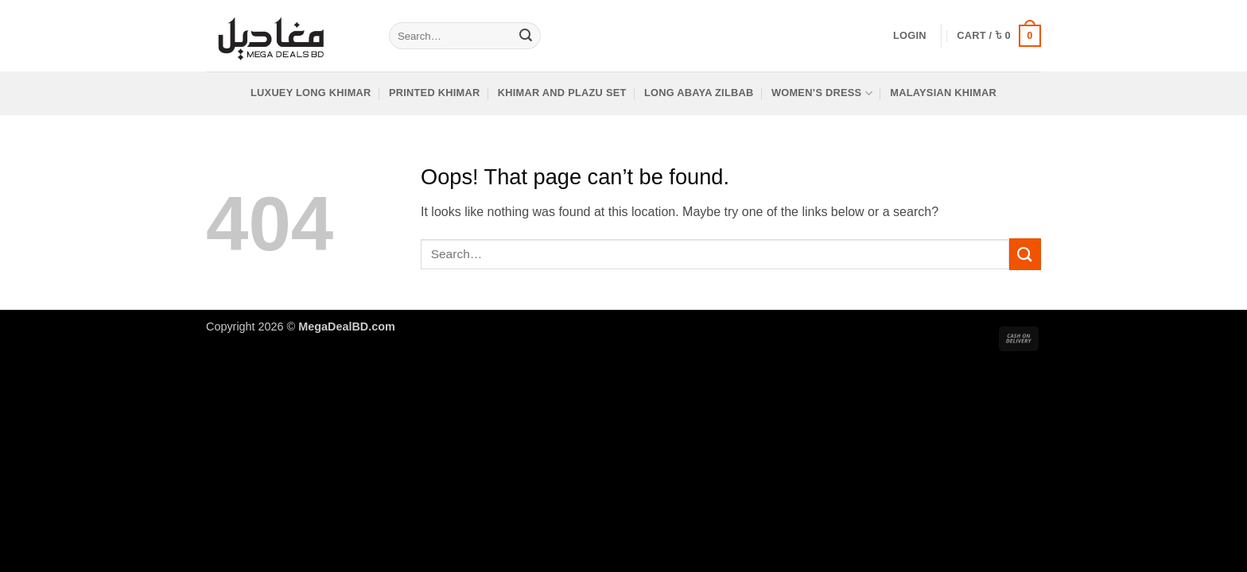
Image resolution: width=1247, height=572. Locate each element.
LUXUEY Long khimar (311, 93)
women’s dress (821, 93)
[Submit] (525, 35)
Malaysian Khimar (943, 93)
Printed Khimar (434, 93)
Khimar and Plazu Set (562, 93)
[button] (910, 36)
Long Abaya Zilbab (699, 93)
